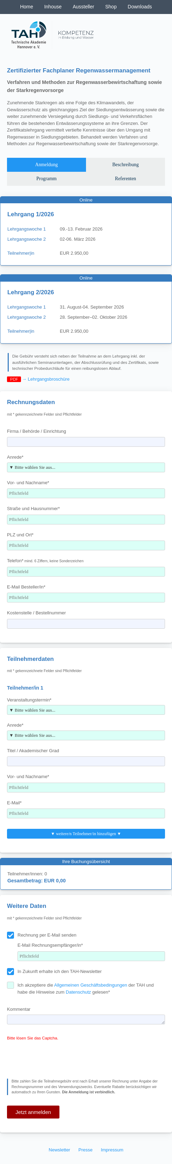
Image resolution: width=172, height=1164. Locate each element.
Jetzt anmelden (33, 1112)
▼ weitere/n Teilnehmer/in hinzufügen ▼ (86, 833)
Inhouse (53, 6)
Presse (85, 1149)
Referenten (125, 178)
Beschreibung (125, 164)
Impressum (112, 1149)
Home (26, 6)
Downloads (140, 6)
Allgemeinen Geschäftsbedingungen (90, 985)
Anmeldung (46, 164)
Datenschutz (78, 992)
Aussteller (83, 6)
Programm (46, 178)
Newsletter (59, 1149)
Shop (111, 6)
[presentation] (60, 1058)
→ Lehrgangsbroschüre (46, 379)
